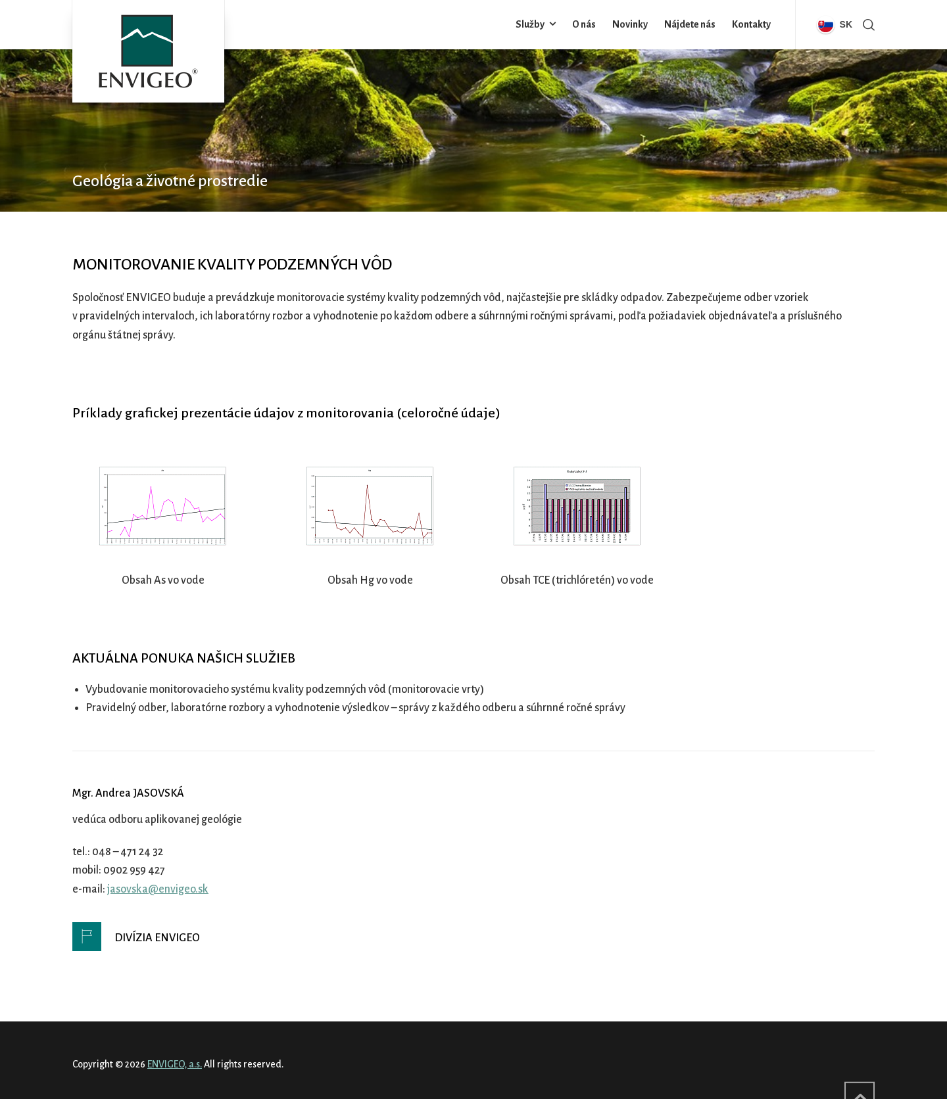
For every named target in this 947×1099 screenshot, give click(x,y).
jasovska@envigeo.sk (157, 889)
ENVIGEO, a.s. (174, 1064)
